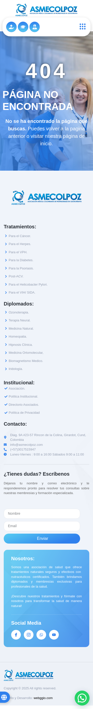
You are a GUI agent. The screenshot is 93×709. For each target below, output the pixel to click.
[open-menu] (81, 27)
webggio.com (43, 698)
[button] (82, 698)
